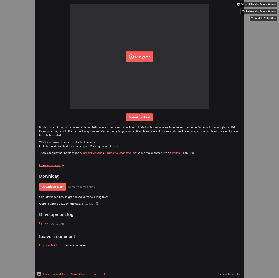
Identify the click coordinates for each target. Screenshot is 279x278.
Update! (44, 223)
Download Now (139, 117)
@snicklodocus (92, 152)
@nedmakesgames (118, 152)
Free (239, 274)
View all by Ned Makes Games (70, 274)
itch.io (46, 274)
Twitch (176, 152)
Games (222, 274)
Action (231, 274)
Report (94, 274)
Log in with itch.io (50, 245)
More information (51, 165)
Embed (104, 274)
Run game (139, 56)
